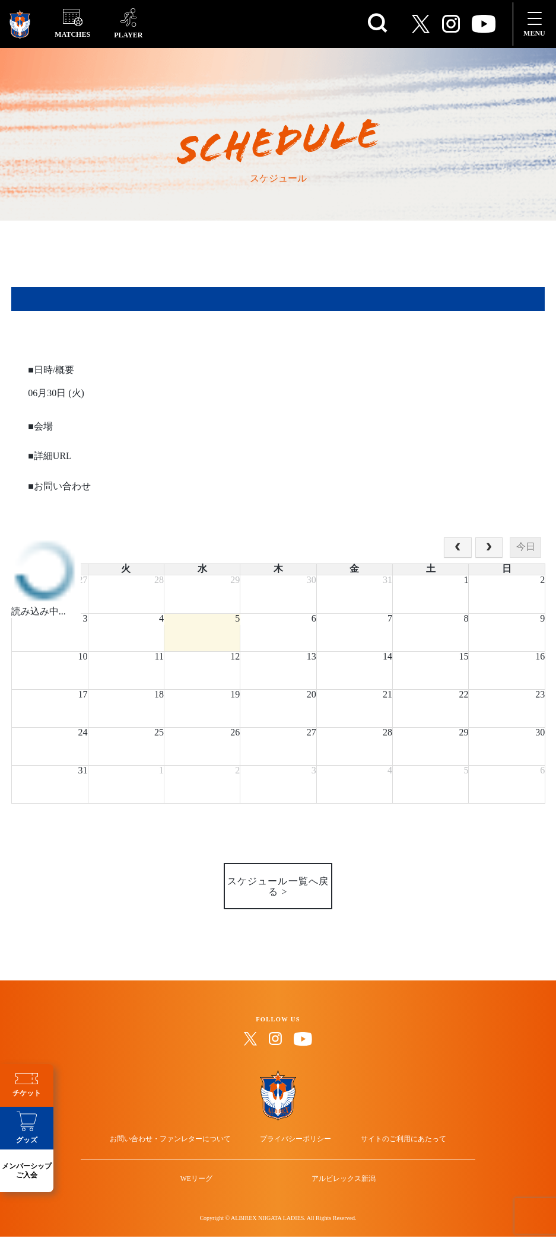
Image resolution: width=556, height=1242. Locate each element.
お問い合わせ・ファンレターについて (189, 1138)
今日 (525, 547)
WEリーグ (208, 1194)
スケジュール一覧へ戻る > (278, 882)
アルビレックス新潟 (332, 1194)
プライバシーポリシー (295, 1138)
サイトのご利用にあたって (384, 1138)
